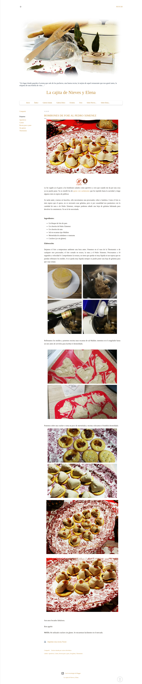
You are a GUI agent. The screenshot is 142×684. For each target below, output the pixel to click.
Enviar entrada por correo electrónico (61, 650)
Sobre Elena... (105, 103)
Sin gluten (22, 128)
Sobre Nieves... (91, 103)
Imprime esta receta (54, 642)
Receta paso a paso (25, 125)
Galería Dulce (60, 103)
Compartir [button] (22, 111)
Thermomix (23, 131)
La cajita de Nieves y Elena (71, 92)
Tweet (64, 642)
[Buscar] (119, 6)
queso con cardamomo (81, 191)
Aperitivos (22, 120)
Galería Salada (47, 103)
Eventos (72, 103)
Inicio (28, 103)
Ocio (80, 103)
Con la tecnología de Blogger (71, 673)
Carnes (21, 122)
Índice (36, 103)
